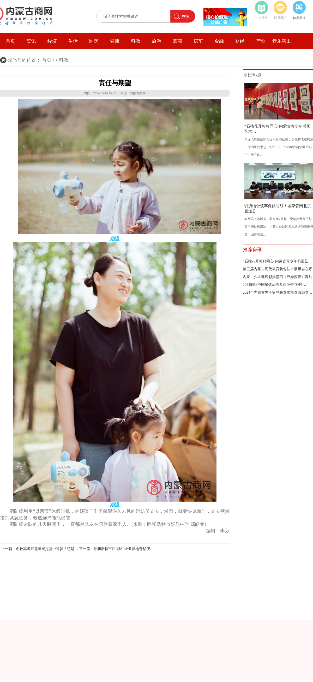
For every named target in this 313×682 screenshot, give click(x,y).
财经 (240, 40)
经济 (52, 40)
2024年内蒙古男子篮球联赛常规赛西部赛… (277, 292)
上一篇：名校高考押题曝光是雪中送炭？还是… (39, 549)
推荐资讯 (252, 249)
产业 (261, 40)
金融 (219, 40)
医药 (94, 40)
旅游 (156, 40)
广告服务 (261, 16)
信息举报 (299, 16)
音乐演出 (281, 40)
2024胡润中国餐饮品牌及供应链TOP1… (274, 285)
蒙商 (177, 40)
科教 (135, 40)
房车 (198, 40)
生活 (73, 40)
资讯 (31, 40)
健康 (114, 40)
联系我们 (280, 16)
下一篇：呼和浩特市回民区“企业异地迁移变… (116, 549)
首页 (10, 40)
